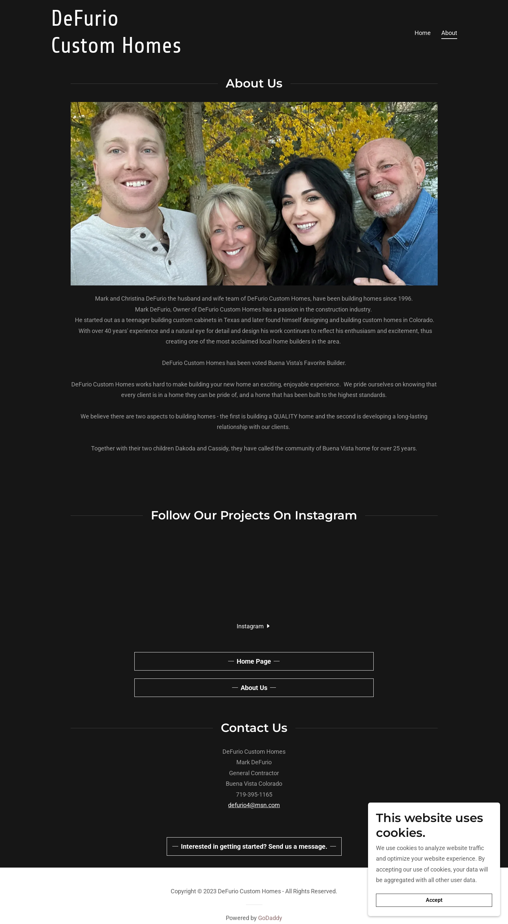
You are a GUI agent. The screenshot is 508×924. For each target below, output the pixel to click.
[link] (122, 50)
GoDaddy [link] (270, 917)
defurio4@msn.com (254, 805)
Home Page (254, 661)
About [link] (449, 32)
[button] (254, 626)
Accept (434, 900)
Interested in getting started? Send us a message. (254, 846)
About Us (254, 688)
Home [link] (423, 32)
